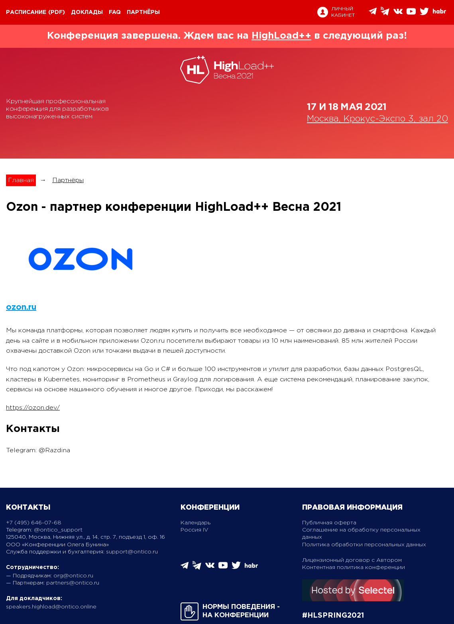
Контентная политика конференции (353, 567)
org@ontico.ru (73, 575)
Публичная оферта (329, 522)
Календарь (195, 522)
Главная (21, 180)
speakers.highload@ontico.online (51, 606)
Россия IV (194, 530)
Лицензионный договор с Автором (352, 560)
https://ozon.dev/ (33, 408)
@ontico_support (58, 530)
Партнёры (143, 12)
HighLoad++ (281, 35)
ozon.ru (21, 307)
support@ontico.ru (132, 551)
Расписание (26, 12)
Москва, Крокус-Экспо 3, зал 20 (377, 119)
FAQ (115, 12)
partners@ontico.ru (72, 583)
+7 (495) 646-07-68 (33, 522)
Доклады (87, 12)
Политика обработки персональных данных (364, 544)
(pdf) (56, 12)
